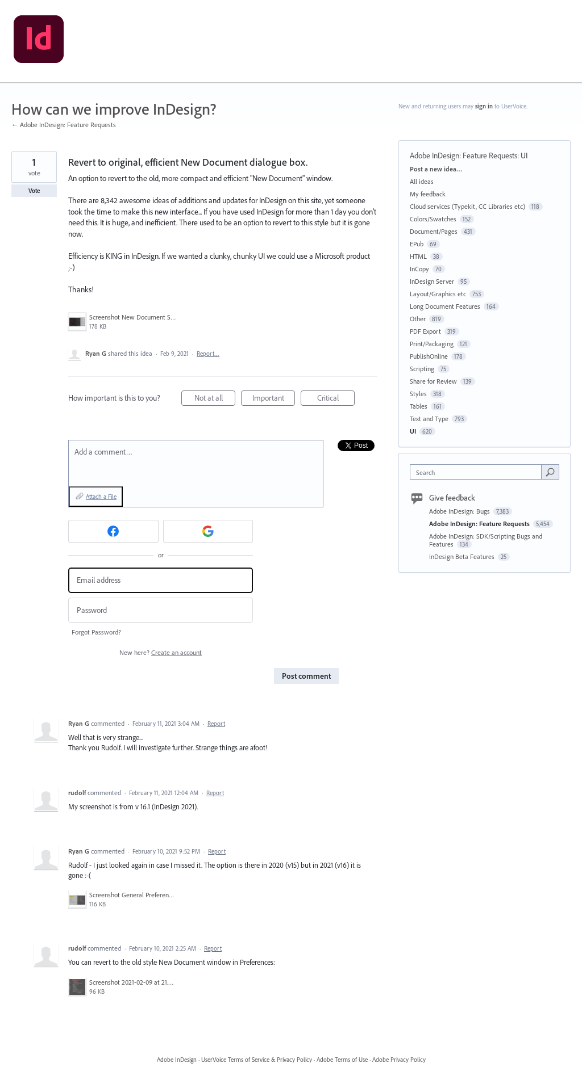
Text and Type (429, 418)
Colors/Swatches (433, 219)
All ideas (422, 181)
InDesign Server (432, 281)
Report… (208, 354)
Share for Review (433, 381)
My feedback (428, 194)
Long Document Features (445, 306)
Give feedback (452, 498)
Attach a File (101, 497)
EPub (416, 244)
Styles (418, 393)
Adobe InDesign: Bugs (460, 511)
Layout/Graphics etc (438, 293)
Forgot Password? (96, 632)
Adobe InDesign (177, 1060)
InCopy (419, 268)
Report (216, 724)
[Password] (160, 610)
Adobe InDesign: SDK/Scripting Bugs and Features (485, 540)
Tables (418, 406)
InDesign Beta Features (462, 556)
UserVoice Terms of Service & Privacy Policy (256, 1060)
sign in (484, 106)
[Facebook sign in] (113, 531)
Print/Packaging (432, 343)
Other (418, 318)
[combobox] (478, 472)
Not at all (215, 399)
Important (274, 399)
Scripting (422, 368)
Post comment (306, 676)
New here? (160, 652)
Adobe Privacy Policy (399, 1060)
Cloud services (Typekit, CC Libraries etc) (467, 206)
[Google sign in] (208, 531)
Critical (336, 399)
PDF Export (425, 331)
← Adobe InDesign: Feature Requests (63, 124)
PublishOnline (429, 356)
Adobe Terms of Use (342, 1060)
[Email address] (160, 580)
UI (524, 155)
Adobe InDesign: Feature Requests (463, 155)
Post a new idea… (436, 169)
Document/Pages (434, 231)
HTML (418, 256)
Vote (34, 191)
